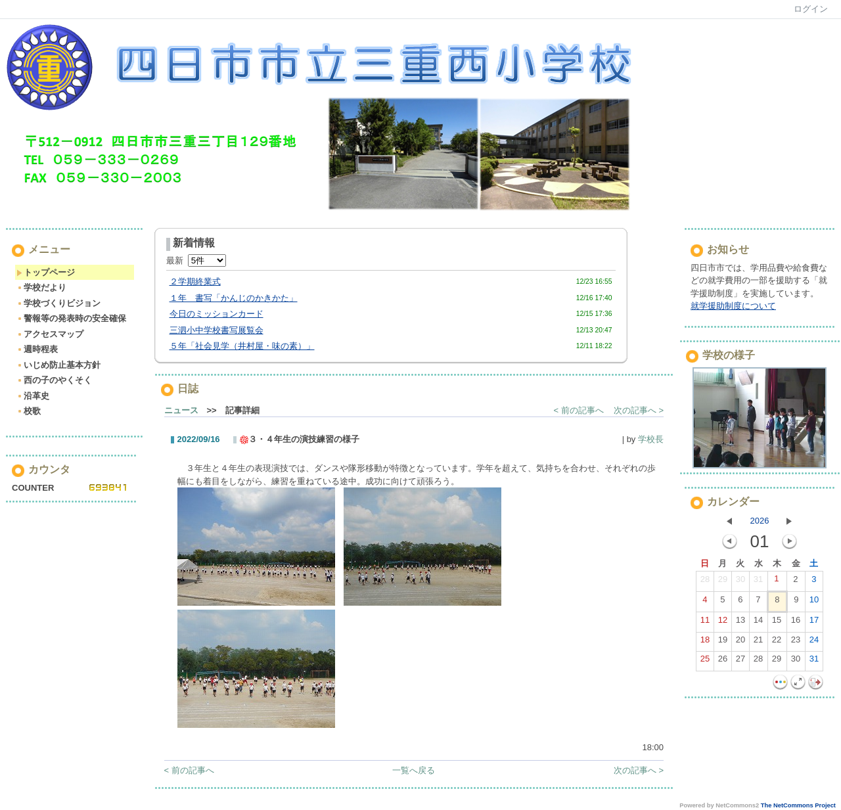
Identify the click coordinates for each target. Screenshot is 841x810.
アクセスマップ (49, 334)
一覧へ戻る (413, 770)
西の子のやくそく (54, 380)
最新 (196, 260)
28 (705, 582)
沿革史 (32, 396)
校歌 (28, 411)
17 (814, 623)
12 (722, 623)
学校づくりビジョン (58, 303)
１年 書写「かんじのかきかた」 (234, 298)
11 (705, 623)
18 (705, 642)
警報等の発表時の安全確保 (71, 318)
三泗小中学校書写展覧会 (216, 330)
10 (814, 602)
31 (758, 582)
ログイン (811, 9)
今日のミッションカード (216, 314)
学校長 (651, 439)
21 (758, 642)
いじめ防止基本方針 (58, 365)
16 (795, 623)
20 (740, 642)
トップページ (45, 272)
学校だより (41, 287)
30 (740, 582)
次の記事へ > (639, 410)
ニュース (181, 410)
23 (795, 642)
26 (722, 661)
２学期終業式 (195, 281)
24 (814, 642)
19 (722, 642)
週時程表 (37, 349)
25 (705, 661)
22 (776, 642)
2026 (759, 521)
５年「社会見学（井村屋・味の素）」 (242, 346)
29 (722, 582)
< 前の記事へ (579, 410)
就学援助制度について (733, 306)
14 (758, 623)
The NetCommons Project (798, 805)
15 (776, 623)
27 (740, 661)
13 (740, 623)
